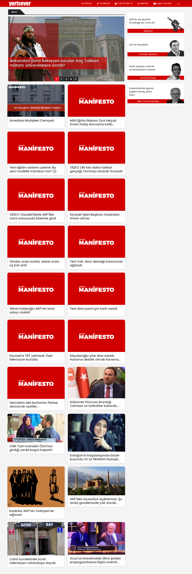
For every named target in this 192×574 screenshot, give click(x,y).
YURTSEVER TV (124, 3)
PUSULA (86, 3)
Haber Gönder (162, 3)
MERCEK (143, 3)
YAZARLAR (103, 3)
